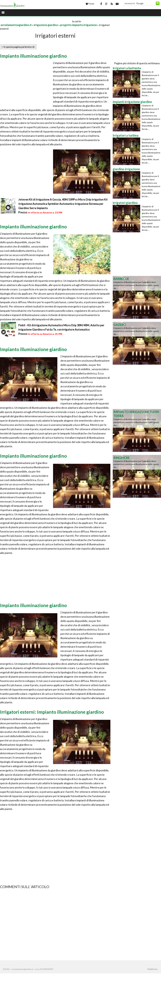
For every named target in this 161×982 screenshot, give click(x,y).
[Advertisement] (36, 21)
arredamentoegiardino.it (16, 25)
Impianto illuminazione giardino (33, 56)
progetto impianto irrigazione (78, 25)
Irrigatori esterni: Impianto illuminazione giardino (52, 712)
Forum (90, 3)
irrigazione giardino (46, 25)
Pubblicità (152, 969)
